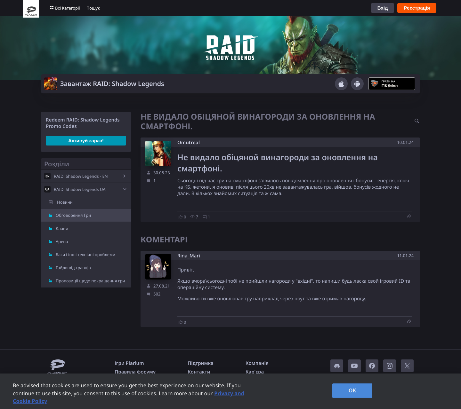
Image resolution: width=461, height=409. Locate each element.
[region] (230, 391)
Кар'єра (255, 372)
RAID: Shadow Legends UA (80, 189)
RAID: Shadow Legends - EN (81, 176)
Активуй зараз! (86, 140)
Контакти (199, 372)
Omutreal (188, 142)
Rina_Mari (188, 256)
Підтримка (201, 363)
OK (352, 390)
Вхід (382, 8)
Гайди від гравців (73, 268)
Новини (65, 202)
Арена (62, 241)
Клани (62, 228)
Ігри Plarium (129, 363)
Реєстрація (417, 8)
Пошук (93, 8)
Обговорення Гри (73, 215)
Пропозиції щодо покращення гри (90, 281)
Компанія (257, 363)
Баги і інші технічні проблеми (85, 254)
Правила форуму (135, 372)
